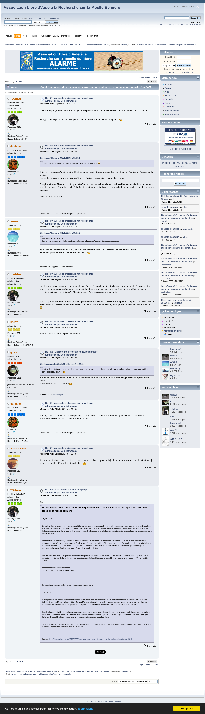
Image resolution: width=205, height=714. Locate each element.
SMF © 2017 (102, 702)
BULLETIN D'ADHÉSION (180, 149)
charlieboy (175, 368)
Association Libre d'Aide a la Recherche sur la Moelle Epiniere (62, 7)
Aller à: (114, 682)
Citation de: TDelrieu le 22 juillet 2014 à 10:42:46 (60, 158)
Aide (167, 92)
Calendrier (170, 99)
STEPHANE (166, 251)
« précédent (144, 77)
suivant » (154, 77)
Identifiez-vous (172, 110)
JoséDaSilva (18, 448)
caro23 (173, 430)
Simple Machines (114, 702)
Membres (169, 107)
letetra (14, 321)
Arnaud (14, 221)
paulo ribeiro (166, 264)
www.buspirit (58, 394)
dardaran (16, 146)
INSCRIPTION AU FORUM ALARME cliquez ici (180, 25)
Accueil (168, 84)
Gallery (168, 103)
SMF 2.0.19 (91, 702)
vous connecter (36, 18)
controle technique (170, 207)
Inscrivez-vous (172, 114)
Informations (85, 709)
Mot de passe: (168, 61)
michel (164, 221)
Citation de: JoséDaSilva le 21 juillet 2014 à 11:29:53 (62, 364)
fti (173, 199)
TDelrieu (123, 45)
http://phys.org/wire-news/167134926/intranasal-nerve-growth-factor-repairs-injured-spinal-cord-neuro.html (90, 639)
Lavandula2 (188, 229)
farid (172, 417)
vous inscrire (54, 18)
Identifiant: (170, 57)
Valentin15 (178, 303)
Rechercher (170, 95)
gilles (13, 352)
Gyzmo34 (175, 375)
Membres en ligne (172, 331)
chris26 (173, 355)
